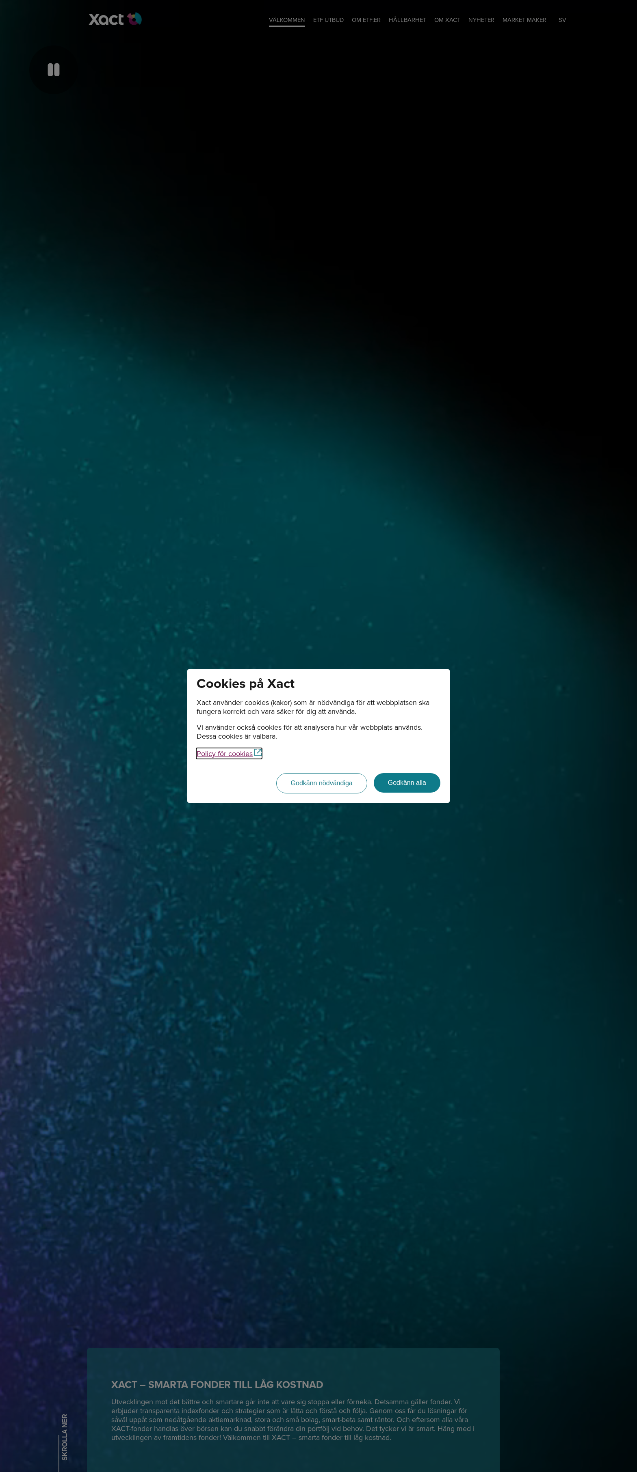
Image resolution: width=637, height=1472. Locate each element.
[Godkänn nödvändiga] (321, 783)
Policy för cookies (229, 753)
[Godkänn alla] (407, 783)
